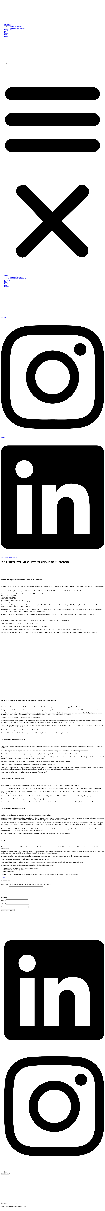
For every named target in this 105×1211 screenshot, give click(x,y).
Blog (5, 34)
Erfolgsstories (8, 29)
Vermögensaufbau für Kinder (9, 557)
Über (5, 31)
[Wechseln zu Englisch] (21, 63)
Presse (6, 33)
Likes (3, 877)
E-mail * (3, 905)
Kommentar (5, 899)
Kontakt (6, 36)
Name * (3, 902)
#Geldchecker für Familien (15, 26)
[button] (52, 169)
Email (2, 1173)
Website (3, 909)
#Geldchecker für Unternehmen (17, 28)
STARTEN (7, 25)
